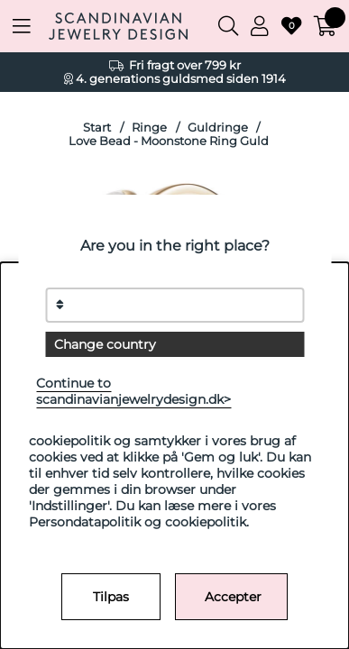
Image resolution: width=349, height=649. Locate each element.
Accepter (233, 597)
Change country (105, 344)
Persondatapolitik (85, 522)
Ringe (149, 127)
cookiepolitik (205, 522)
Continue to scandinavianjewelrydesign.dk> (133, 391)
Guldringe (218, 127)
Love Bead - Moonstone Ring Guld (169, 141)
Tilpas (111, 597)
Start (97, 127)
